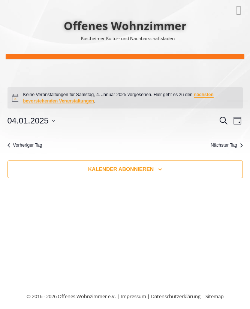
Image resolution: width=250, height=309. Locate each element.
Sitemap (214, 296)
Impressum (133, 296)
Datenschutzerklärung (176, 296)
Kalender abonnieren (121, 169)
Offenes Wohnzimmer (125, 25)
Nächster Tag (227, 145)
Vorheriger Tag (24, 145)
